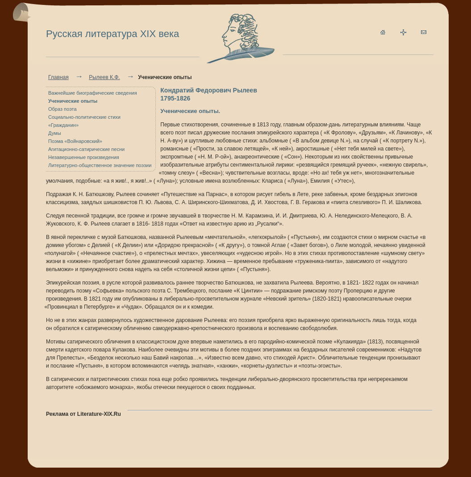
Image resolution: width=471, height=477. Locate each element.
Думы (54, 133)
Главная (58, 77)
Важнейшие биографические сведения (92, 93)
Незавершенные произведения (83, 157)
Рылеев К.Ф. (104, 77)
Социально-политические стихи (84, 117)
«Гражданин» (63, 125)
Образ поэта (62, 109)
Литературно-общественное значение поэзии (99, 165)
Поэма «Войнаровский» (75, 141)
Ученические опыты (72, 101)
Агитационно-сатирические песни (86, 149)
